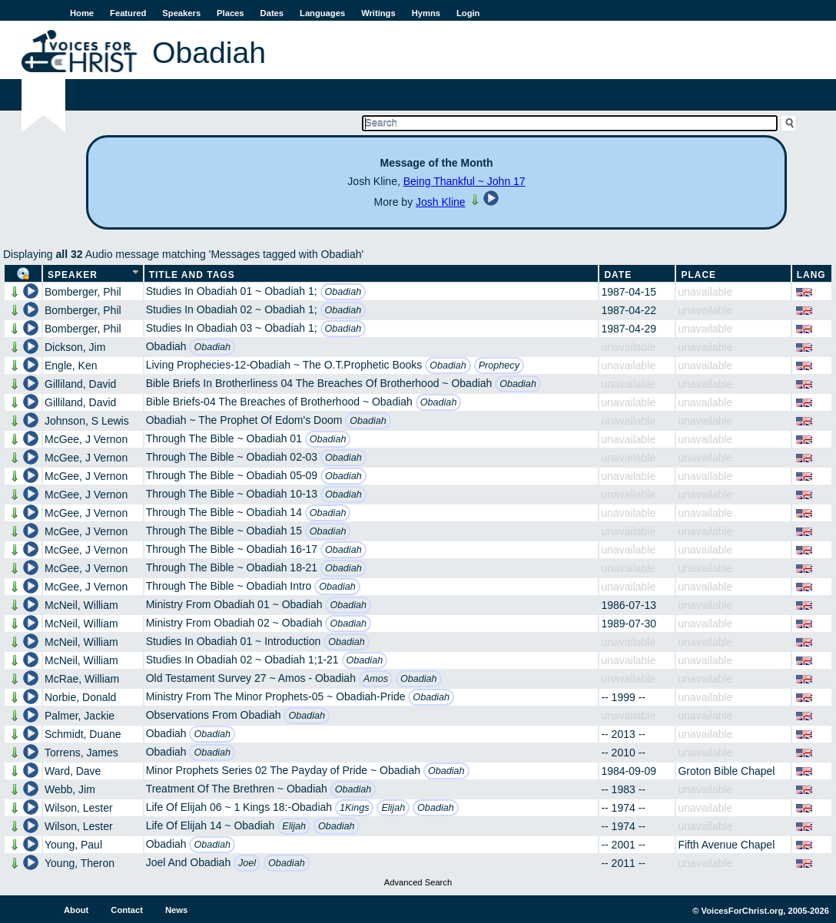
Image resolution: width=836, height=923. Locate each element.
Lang (811, 275)
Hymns (426, 13)
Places (230, 13)
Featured (128, 13)
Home (82, 13)
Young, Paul (73, 845)
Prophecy (499, 365)
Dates (272, 13)
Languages (322, 13)
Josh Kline (441, 202)
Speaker (73, 275)
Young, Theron (79, 863)
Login (467, 13)
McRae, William (82, 679)
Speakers (181, 13)
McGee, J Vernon (86, 439)
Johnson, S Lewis (87, 421)
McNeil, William (81, 605)
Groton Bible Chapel (726, 771)
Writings (378, 13)
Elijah (393, 807)
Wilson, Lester (79, 808)
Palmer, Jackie (79, 716)
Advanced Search (418, 882)
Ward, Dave (73, 771)
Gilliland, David (80, 384)
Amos (375, 678)
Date (618, 275)
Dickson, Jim (75, 347)
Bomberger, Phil (83, 292)
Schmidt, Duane (83, 734)
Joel (247, 863)
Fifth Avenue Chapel (726, 845)
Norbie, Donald (80, 697)
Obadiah (343, 291)
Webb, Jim (70, 789)
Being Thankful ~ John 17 (464, 181)
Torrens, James (81, 752)
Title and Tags (192, 275)
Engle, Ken (71, 365)
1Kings (355, 807)
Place (698, 275)
